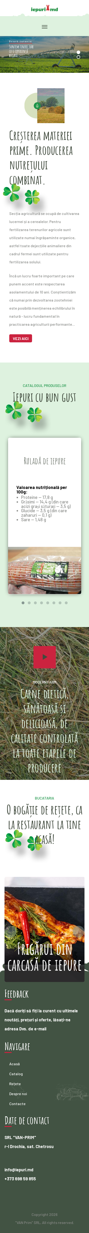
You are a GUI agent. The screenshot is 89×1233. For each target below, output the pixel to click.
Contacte (17, 1103)
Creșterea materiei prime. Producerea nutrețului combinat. (41, 157)
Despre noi (18, 1093)
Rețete (15, 1083)
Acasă (14, 1063)
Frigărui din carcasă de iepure (44, 956)
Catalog (16, 1073)
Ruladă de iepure (44, 461)
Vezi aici (20, 338)
